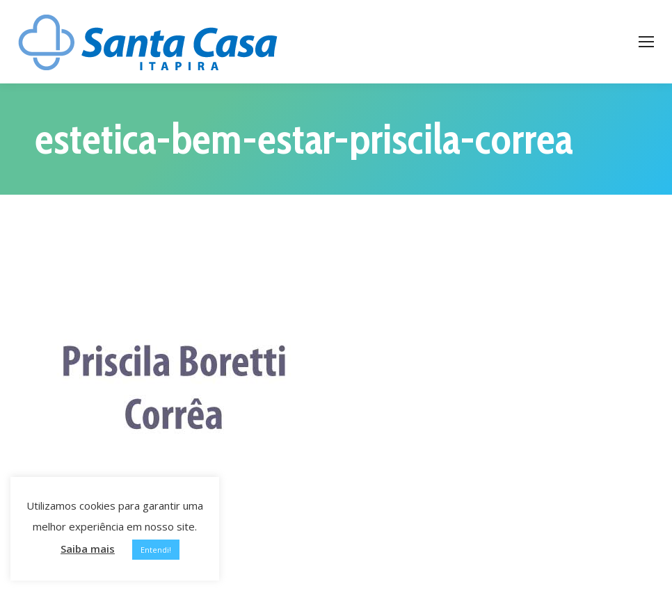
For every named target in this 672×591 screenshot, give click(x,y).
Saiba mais (88, 549)
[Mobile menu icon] (646, 41)
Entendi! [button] (156, 549)
